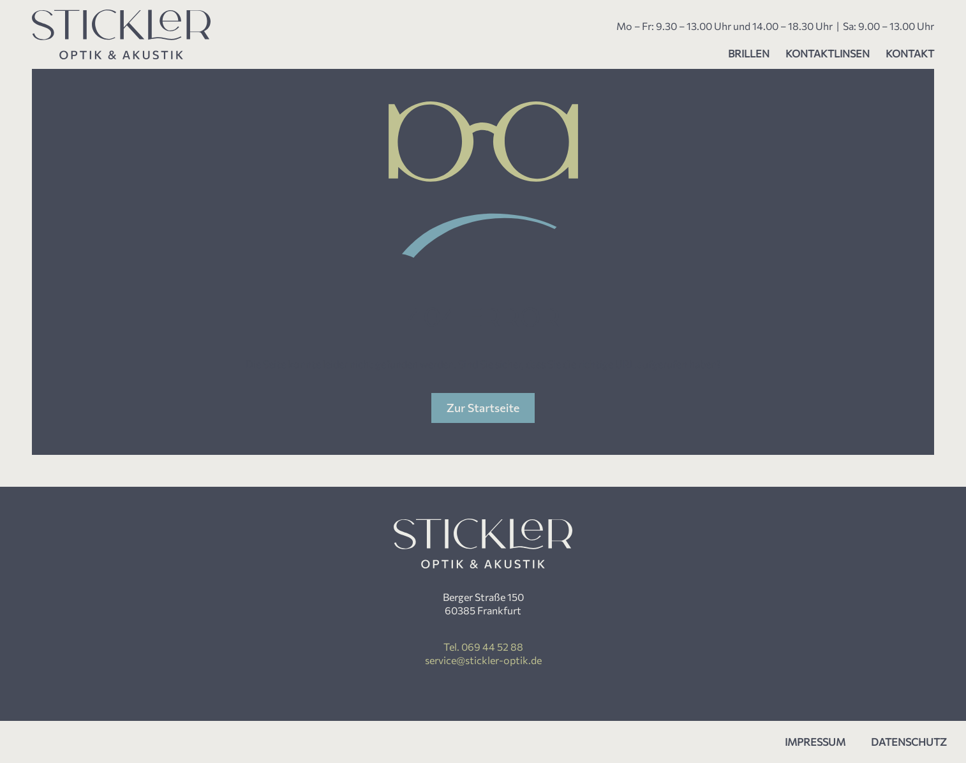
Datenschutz (909, 742)
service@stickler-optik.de (483, 660)
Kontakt (910, 53)
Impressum (815, 742)
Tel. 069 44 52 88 (483, 647)
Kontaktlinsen (827, 53)
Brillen (748, 53)
